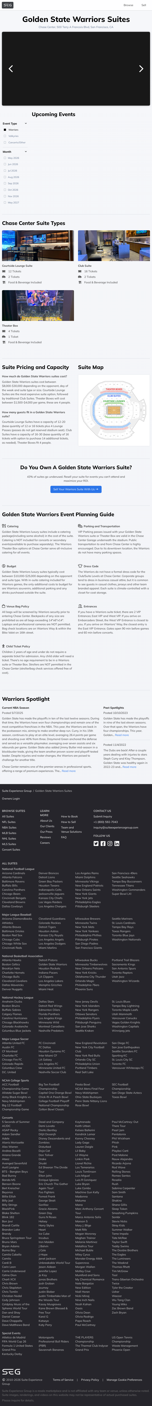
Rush (115, 1184)
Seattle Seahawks (123, 877)
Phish (115, 1142)
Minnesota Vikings (87, 881)
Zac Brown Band (122, 1308)
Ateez (5, 1159)
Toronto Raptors (122, 972)
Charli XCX (9, 1279)
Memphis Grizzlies (50, 985)
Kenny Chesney (85, 1138)
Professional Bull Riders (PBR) (54, 1343)
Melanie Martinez (86, 1242)
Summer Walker (122, 1229)
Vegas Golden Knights (126, 1022)
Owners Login (11, 798)
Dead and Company (51, 1122)
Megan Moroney (85, 1233)
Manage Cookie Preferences (124, 1379)
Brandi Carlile (10, 1225)
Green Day (45, 1213)
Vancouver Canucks (124, 1018)
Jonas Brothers (48, 1279)
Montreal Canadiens (51, 1026)
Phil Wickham (121, 1138)
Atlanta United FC (13, 1043)
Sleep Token (119, 1209)
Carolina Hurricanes (14, 1018)
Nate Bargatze (84, 1283)
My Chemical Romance (89, 1279)
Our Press (46, 831)
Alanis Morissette (13, 1142)
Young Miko (119, 1304)
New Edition (83, 1287)
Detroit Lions (47, 877)
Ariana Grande (11, 1155)
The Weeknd (120, 1263)
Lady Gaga (82, 1142)
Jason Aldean (47, 1267)
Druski (43, 1163)
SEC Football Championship (121, 1086)
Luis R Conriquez (86, 1180)
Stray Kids (118, 1225)
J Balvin (43, 1246)
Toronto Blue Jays (123, 935)
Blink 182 (8, 1217)
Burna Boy (8, 1250)
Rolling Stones (121, 1171)
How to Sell (68, 822)
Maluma (80, 1200)
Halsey (43, 1221)
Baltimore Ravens (13, 881)
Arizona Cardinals (13, 873)
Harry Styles (46, 1225)
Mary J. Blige (83, 1225)
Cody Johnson (11, 1300)
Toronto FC (119, 1064)
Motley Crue (83, 1271)
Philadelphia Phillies (88, 935)
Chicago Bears (11, 894)
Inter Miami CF (48, 1055)
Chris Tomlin (10, 1291)
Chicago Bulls (11, 976)
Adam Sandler (11, 1134)
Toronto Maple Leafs (125, 1010)
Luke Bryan (82, 1184)
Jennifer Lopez (48, 1271)
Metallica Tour (84, 1246)
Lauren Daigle (84, 1146)
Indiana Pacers (48, 972)
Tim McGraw (120, 1271)
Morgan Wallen (85, 1267)
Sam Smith (119, 1192)
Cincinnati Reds (12, 947)
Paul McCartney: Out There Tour (125, 1124)
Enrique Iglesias (49, 1180)
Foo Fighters (46, 1192)
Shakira (117, 1200)
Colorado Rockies (50, 923)
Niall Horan (82, 1291)
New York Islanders (87, 1006)
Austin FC (8, 1047)
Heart (42, 1229)
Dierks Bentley (48, 1130)
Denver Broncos (49, 873)
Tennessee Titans (123, 885)
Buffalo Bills (9, 885)
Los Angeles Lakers (51, 981)
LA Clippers (46, 976)
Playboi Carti (120, 1151)
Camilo (6, 1258)
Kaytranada (82, 1122)
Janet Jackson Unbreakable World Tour (54, 1261)
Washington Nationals (126, 939)
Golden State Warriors (53, 964)
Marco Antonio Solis (88, 1217)
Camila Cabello (12, 1254)
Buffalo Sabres (11, 1010)
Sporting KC (119, 1055)
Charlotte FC (10, 1055)
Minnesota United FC (52, 1068)
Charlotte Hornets (13, 972)
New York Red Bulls (87, 1055)
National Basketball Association (22, 956)
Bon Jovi (7, 1221)
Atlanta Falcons (12, 877)
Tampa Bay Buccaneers (127, 881)
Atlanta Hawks (11, 960)
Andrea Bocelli (11, 1151)
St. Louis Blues (121, 1001)
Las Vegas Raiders (50, 902)
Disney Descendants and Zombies (54, 1140)
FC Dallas (45, 1047)
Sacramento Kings (123, 964)
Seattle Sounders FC (124, 1051)
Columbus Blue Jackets (16, 1030)
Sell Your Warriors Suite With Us (76, 489)
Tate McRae (119, 1238)
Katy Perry (45, 1325)
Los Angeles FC (48, 1064)
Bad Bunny (9, 1175)
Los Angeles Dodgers (52, 943)
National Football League (18, 869)
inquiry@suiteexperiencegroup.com (115, 827)
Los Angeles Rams (87, 873)
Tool (114, 1275)
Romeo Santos (121, 1175)
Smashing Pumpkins (125, 1213)
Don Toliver (46, 1155)
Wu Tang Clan (121, 1300)
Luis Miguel (82, 1175)
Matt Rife (81, 1229)
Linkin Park (82, 1159)
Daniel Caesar (11, 1316)
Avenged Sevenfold (14, 1163)
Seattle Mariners (122, 918)
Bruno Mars (9, 1242)
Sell (144, 5)
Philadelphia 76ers (87, 985)
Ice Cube (44, 1233)
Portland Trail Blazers (125, 960)
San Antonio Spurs (124, 968)
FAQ (64, 837)
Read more (69, 771)
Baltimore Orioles (13, 931)
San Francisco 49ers (124, 873)
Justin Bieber (47, 1291)
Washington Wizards (125, 981)
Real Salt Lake (84, 1072)
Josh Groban (46, 1283)
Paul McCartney (85, 1325)
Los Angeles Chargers (52, 906)
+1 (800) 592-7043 (105, 822)
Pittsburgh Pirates (86, 939)
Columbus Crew (12, 1068)
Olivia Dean (82, 1312)
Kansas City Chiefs (50, 898)
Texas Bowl (119, 1097)
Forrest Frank (47, 1196)
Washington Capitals (125, 1026)
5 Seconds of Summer (16, 1122)
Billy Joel (7, 1200)
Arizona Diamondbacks (17, 918)
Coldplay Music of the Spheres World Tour (15, 1306)
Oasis (78, 1308)
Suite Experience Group (17, 791)
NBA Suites (9, 827)
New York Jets (84, 898)
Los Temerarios (84, 1167)
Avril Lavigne (10, 1167)
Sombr (116, 1217)
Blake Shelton (11, 1213)
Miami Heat (46, 989)
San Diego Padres (86, 943)
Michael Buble (84, 1250)
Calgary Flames (12, 1014)
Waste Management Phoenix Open (125, 1348)
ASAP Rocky (10, 1130)
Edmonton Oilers (49, 1010)
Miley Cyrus (82, 1254)
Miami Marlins (48, 947)
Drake (42, 1159)
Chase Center (47, 27)
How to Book (69, 816)
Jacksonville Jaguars (51, 894)
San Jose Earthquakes (126, 1047)
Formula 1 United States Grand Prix (17, 1348)
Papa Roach (83, 1321)
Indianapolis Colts (50, 889)
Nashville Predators (51, 1030)
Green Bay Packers (51, 881)
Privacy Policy (90, 1379)
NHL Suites (9, 838)
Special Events (11, 1333)
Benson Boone (11, 1184)
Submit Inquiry (102, 816)
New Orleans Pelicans (89, 968)
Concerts (7, 1117)
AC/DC (6, 1126)
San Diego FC (120, 1043)
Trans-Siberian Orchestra (128, 1279)
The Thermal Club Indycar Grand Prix (91, 1348)
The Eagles (119, 1254)
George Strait (47, 1200)
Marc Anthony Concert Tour (89, 1211)
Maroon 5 (81, 1221)
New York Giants (85, 894)
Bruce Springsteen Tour (16, 1238)
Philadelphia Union (87, 1064)
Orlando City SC (85, 1059)
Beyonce (7, 1192)
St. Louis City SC (122, 1059)
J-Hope (43, 1254)
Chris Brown (10, 1283)
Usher (115, 1291)
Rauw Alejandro (122, 1159)
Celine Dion (9, 1275)
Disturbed (45, 1146)
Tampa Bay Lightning (125, 1006)
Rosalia (116, 1180)
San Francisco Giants (88, 947)
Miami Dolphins (85, 877)
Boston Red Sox (12, 935)
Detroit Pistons (48, 960)
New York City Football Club (89, 1049)
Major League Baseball (16, 914)
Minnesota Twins (86, 923)
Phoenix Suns (84, 989)
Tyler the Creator (122, 1287)
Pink (115, 1146)
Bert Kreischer (11, 1188)
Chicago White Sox (14, 943)
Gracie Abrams (48, 1209)
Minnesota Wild (49, 1022)
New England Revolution (91, 1043)
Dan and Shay (11, 1312)
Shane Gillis (119, 1204)
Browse (128, 5)
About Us (46, 820)
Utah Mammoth (122, 1014)
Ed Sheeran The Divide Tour (53, 1169)
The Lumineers (121, 1258)
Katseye (44, 1321)
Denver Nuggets (12, 989)
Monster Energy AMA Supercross (88, 1261)
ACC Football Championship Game (15, 1086)
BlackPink (8, 1209)
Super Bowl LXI (121, 894)
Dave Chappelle (12, 1321)
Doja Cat (44, 1151)
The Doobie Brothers (125, 1250)
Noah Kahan (83, 1304)
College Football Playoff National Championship (54, 1103)
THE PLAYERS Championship (84, 1339)
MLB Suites (9, 833)
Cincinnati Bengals (14, 898)
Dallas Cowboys (12, 906)
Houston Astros (48, 931)
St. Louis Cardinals (123, 923)
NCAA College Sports (15, 1080)
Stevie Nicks (119, 1221)
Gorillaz (44, 1204)
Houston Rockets (49, 968)
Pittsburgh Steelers (87, 906)
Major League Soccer (15, 1039)
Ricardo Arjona (121, 1163)
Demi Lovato (47, 1126)
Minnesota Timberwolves (91, 964)
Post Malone (120, 1155)
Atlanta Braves (11, 927)
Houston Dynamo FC (52, 1051)
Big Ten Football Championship (49, 1086)
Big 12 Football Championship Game (15, 1107)
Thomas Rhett (121, 1267)
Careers (45, 842)
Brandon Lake (11, 1229)
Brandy (6, 1233)
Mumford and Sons (87, 1275)
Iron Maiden (46, 1242)
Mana (79, 1204)
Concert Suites (11, 849)
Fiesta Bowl (82, 1084)
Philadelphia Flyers (87, 1018)
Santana (117, 1196)
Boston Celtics (11, 964)
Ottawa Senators (86, 1014)
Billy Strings (9, 1204)
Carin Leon (9, 1267)
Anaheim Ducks (12, 1001)
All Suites (8, 816)
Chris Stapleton (12, 1287)
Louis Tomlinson (85, 1171)
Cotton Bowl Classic (51, 1109)
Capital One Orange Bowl (55, 1092)
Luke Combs (83, 1188)
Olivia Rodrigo (84, 1316)
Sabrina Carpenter (123, 1188)
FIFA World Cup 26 (14, 1341)
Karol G (43, 1316)
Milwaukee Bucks (86, 960)
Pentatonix (119, 1134)
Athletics (7, 923)
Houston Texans (49, 885)
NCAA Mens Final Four (89, 1088)
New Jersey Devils (86, 1001)
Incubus (44, 1238)
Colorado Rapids (12, 1064)
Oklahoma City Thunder (90, 976)
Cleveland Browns (13, 902)
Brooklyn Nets (11, 968)
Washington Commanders (128, 889)
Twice (115, 1283)
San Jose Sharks (85, 1026)
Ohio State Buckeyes (88, 1097)
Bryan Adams (10, 1246)
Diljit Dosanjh (47, 1134)
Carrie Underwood (13, 1271)
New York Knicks (85, 972)
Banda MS (8, 1180)
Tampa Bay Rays (122, 927)
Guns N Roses (47, 1217)
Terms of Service (63, 1379)
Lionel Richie (83, 1163)
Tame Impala (120, 1233)
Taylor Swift (119, 1242)
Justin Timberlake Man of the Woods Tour (54, 1298)
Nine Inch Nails (84, 1300)
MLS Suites (9, 844)
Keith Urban (83, 1126)
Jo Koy (43, 1275)
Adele (5, 1138)
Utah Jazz (118, 976)
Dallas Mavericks (13, 985)
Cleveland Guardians (52, 918)
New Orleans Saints (87, 889)
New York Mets (84, 927)
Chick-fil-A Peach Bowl (53, 1097)
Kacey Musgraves (50, 1304)
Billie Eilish (9, 1196)
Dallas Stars (46, 1001)
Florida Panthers (49, 1014)
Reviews (45, 837)
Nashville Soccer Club (52, 1072)
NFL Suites (8, 822)
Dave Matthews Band (16, 1325)
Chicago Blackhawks (15, 1022)
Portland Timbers (86, 1068)
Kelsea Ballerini (85, 1130)
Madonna (81, 1196)
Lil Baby (80, 1151)
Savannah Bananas (51, 1349)
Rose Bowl (82, 1105)
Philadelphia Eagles (88, 902)
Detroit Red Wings (50, 1006)
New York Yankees (87, 931)
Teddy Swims (120, 1246)
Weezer (117, 1296)
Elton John (45, 1175)
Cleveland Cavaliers (14, 981)
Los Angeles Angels (51, 939)
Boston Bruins (11, 1006)
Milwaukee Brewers (87, 918)
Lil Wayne (81, 1155)
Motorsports (46, 1337)
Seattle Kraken (84, 1030)
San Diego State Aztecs (127, 1092)
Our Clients (47, 826)
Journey (43, 1287)
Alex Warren (10, 1146)
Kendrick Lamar (85, 1134)
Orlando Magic (84, 981)
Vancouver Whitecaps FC (128, 1068)
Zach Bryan (119, 1312)
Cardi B (6, 1263)
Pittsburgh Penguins (88, 1022)
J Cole (42, 1250)
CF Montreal (9, 1051)
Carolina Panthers (13, 889)
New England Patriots (89, 885)
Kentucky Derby (12, 1354)
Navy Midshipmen (86, 1092)
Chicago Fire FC (12, 1059)
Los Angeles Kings (50, 1018)
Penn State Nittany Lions (91, 1101)
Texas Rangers (121, 931)
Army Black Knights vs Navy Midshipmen (16, 1099)
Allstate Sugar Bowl (14, 1092)
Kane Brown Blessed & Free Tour (53, 1310)
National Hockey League (17, 997)
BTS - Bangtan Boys (15, 1171)
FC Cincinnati (47, 1043)
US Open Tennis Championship (122, 1339)
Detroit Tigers (47, 927)
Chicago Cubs (11, 939)
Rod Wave (118, 1167)
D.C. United (9, 1072)
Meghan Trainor (85, 1238)
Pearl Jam (118, 1130)
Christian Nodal (12, 1296)
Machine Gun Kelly (87, 1192)
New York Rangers (87, 1010)
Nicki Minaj (82, 1296)
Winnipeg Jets (121, 1030)
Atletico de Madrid (13, 1337)
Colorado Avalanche (15, 1026)
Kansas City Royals (51, 935)
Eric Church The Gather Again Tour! (53, 1186)
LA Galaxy (45, 1059)
